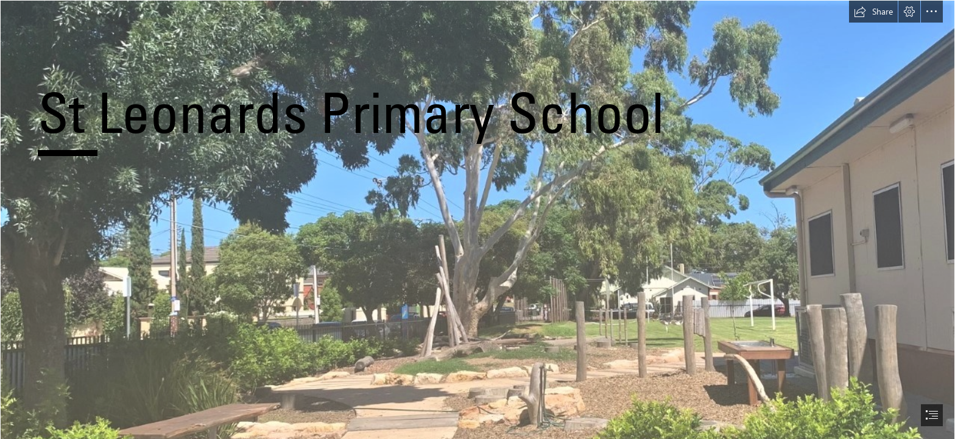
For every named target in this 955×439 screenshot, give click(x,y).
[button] (873, 12)
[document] (477, 219)
